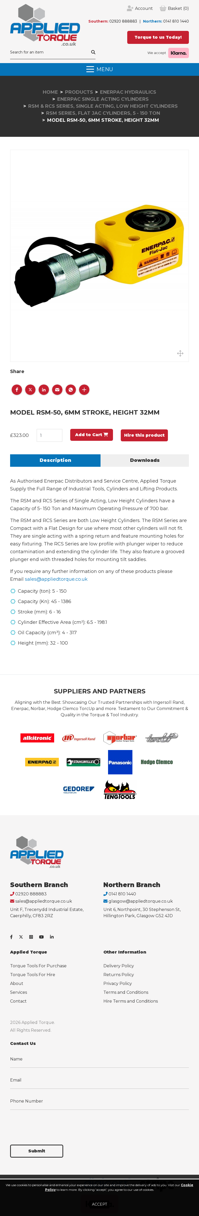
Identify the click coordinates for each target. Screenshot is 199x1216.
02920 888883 (123, 21)
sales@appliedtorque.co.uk (56, 579)
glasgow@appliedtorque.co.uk (141, 901)
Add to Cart (91, 434)
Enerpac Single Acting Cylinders (103, 99)
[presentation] (49, 1124)
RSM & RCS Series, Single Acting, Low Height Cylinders (103, 106)
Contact (18, 1001)
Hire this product (144, 435)
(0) (178, 8)
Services (18, 992)
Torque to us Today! (158, 37)
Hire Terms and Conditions (130, 1001)
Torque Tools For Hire (32, 974)
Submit (36, 1151)
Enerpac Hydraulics (128, 92)
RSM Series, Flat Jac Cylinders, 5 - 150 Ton (103, 113)
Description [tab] (55, 460)
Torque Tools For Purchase (38, 965)
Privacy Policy (117, 983)
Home (50, 92)
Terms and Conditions (125, 992)
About (16, 983)
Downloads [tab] (145, 460)
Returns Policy (118, 974)
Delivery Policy (118, 965)
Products (79, 92)
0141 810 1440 (176, 21)
